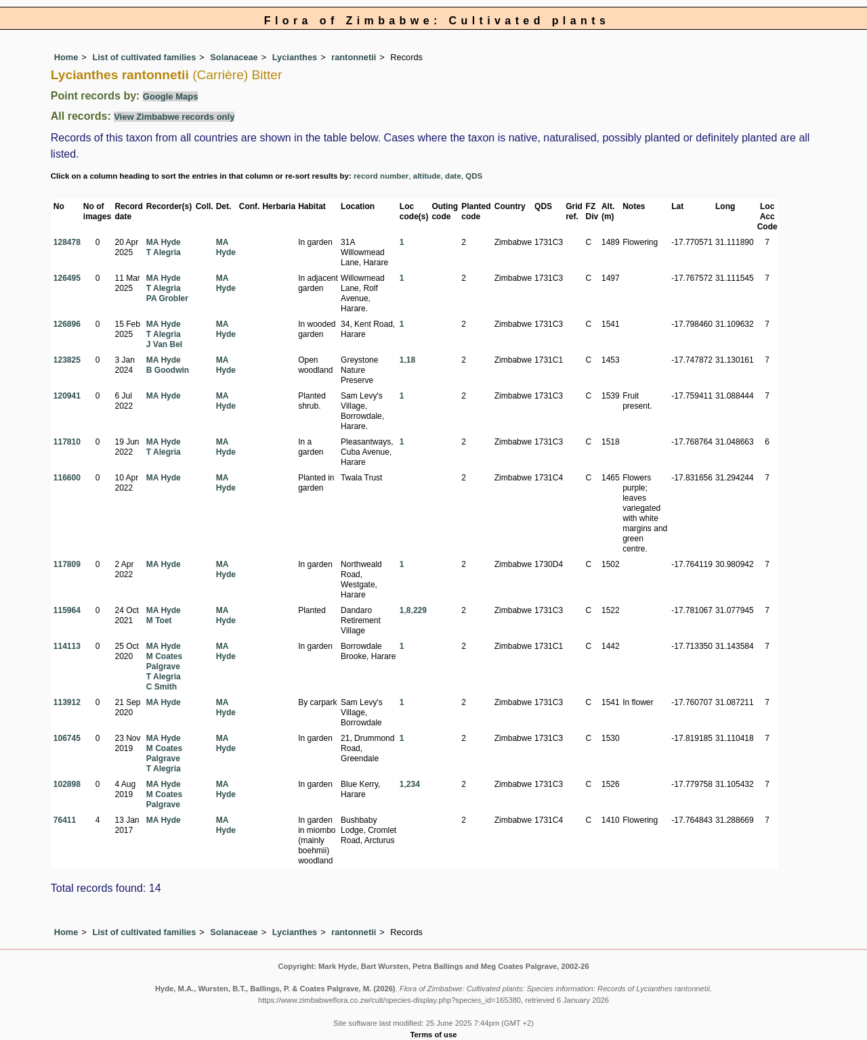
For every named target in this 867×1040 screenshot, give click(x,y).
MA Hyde (163, 242)
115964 (67, 610)
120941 (67, 396)
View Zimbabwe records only (174, 117)
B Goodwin (167, 370)
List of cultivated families (144, 57)
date (453, 176)
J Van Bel (164, 344)
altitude (427, 176)
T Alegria (163, 252)
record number (381, 176)
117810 (67, 442)
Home (66, 57)
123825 (67, 360)
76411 (65, 820)
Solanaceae (233, 57)
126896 (67, 324)
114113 (67, 646)
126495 (67, 278)
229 (420, 610)
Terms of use (433, 1035)
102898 (67, 784)
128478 (67, 242)
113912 (67, 702)
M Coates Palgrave (164, 661)
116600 (67, 477)
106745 (67, 738)
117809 (67, 564)
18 (410, 360)
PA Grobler (167, 298)
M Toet (159, 620)
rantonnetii (353, 57)
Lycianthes (294, 57)
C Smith (161, 687)
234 (413, 784)
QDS (473, 176)
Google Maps (170, 96)
